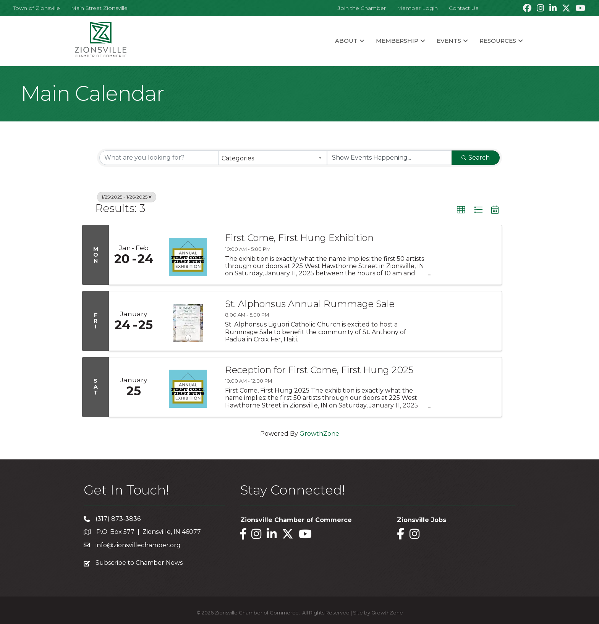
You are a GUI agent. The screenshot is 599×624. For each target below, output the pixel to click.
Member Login (417, 8)
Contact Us (463, 8)
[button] (461, 210)
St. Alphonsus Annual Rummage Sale (310, 304)
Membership (397, 40)
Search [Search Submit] (475, 157)
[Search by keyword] (158, 157)
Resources (497, 40)
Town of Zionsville (36, 8)
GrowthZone (319, 433)
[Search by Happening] (389, 157)
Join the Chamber (362, 8)
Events (449, 40)
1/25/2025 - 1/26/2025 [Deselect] (127, 197)
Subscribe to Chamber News (139, 562)
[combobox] (272, 157)
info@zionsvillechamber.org (138, 545)
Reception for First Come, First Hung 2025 (319, 370)
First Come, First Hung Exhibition (299, 238)
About (346, 40)
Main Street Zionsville (99, 8)
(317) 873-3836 (118, 518)
